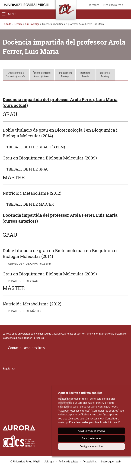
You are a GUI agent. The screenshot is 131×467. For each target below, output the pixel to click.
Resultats (85, 74)
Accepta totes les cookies (91, 430)
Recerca (18, 23)
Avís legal (49, 461)
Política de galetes (68, 461)
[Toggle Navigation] (8, 14)
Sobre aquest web (111, 461)
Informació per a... (114, 5)
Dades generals (16, 74)
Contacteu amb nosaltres (26, 348)
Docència (105, 74)
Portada (7, 23)
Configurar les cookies (91, 446)
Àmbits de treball (42, 74)
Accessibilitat (90, 461)
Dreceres (93, 5)
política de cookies (77, 422)
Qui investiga (32, 23)
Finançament (65, 74)
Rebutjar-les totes (91, 438)
